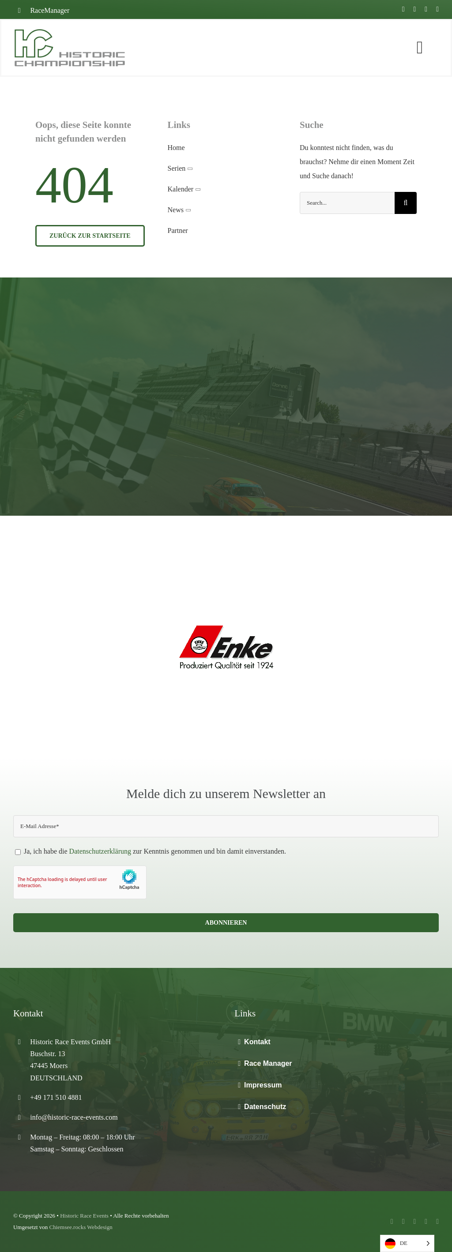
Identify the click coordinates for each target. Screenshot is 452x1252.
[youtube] (414, 9)
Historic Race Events (84, 1215)
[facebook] (403, 9)
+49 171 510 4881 (56, 1097)
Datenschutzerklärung (100, 851)
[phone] (437, 1221)
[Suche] (406, 203)
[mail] (437, 9)
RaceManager (49, 10)
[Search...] (347, 203)
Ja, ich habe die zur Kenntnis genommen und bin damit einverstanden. (150, 851)
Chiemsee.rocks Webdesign (81, 1227)
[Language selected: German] (407, 1243)
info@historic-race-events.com (73, 1117)
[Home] (88, 48)
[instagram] (426, 9)
